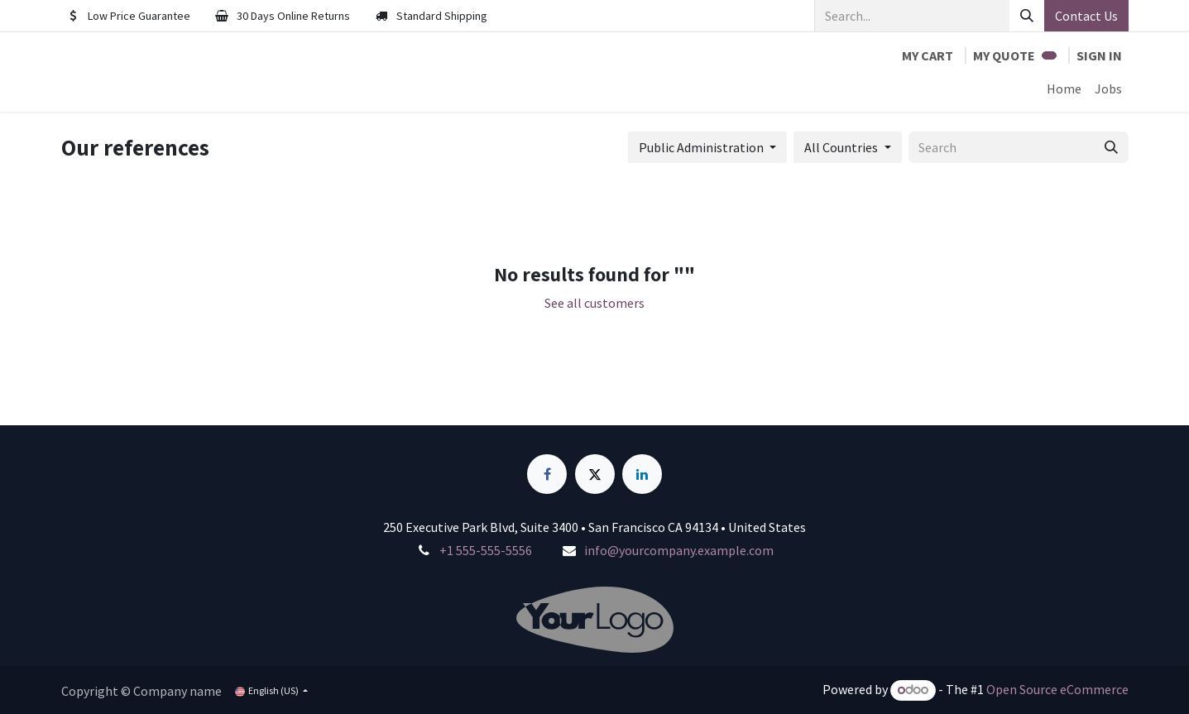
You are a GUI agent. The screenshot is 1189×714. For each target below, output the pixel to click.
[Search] (1026, 15)
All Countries (841, 147)
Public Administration (701, 147)
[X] (595, 474)
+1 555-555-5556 (485, 550)
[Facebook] (547, 474)
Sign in (1099, 55)
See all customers (594, 303)
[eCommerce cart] (927, 55)
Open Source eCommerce (1057, 689)
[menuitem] (1064, 88)
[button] (707, 147)
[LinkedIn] (642, 474)
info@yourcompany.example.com (679, 550)
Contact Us (1086, 15)
